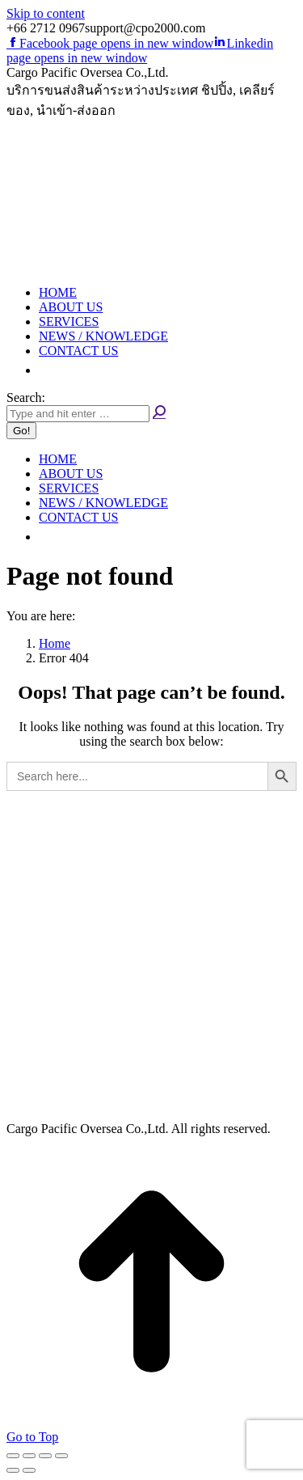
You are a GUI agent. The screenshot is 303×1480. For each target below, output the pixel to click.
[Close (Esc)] (12, 1455)
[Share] (29, 1455)
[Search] (77, 413)
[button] (47, 370)
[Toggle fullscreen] (45, 1455)
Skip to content (45, 13)
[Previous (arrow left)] (12, 1470)
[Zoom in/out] (61, 1455)
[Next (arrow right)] (29, 1470)
